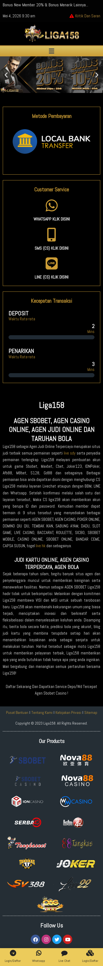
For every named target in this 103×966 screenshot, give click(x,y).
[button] (51, 51)
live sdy (70, 453)
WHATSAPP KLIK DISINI (52, 219)
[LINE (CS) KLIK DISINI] (52, 263)
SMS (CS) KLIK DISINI (51, 248)
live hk (41, 545)
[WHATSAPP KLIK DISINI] (52, 205)
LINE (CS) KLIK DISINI (51, 277)
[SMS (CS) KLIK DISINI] (52, 234)
